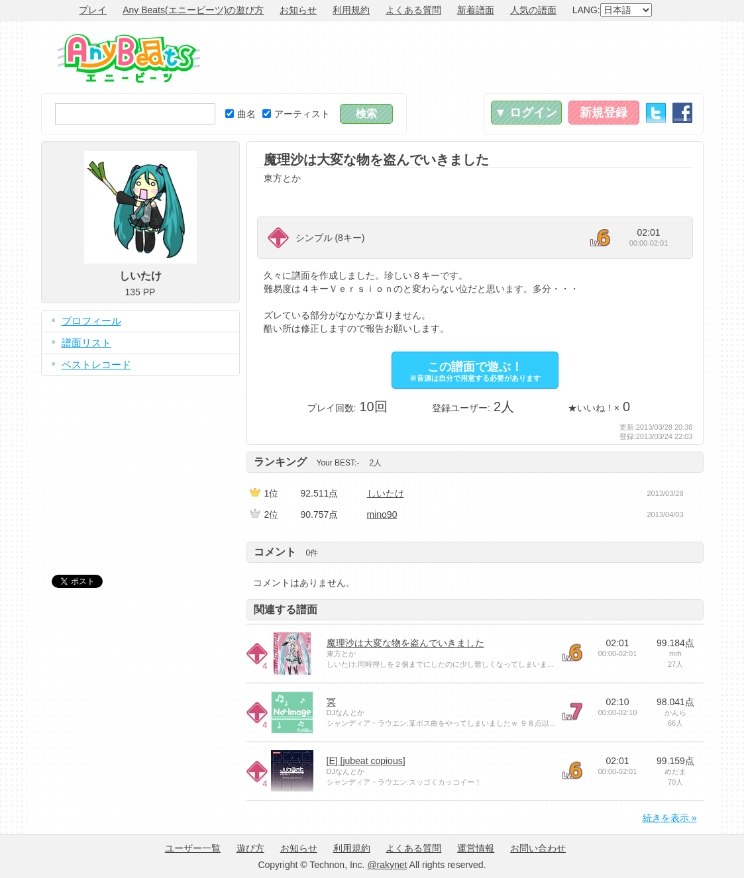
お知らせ (298, 10)
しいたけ (385, 493)
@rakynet (387, 864)
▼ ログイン (526, 112)
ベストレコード (96, 364)
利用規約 (351, 10)
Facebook (682, 113)
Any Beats (129, 58)
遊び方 (250, 848)
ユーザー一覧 (193, 848)
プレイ (93, 10)
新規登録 (603, 112)
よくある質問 (413, 10)
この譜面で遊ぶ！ (475, 371)
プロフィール (91, 320)
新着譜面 (475, 10)
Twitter (656, 113)
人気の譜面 (533, 10)
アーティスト (296, 114)
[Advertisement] (462, 57)
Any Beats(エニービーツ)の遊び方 (193, 10)
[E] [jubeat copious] (366, 761)
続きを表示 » (670, 817)
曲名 (240, 114)
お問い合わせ (538, 848)
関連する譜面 (285, 609)
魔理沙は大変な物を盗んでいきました (405, 643)
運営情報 (475, 848)
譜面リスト (86, 342)
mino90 (382, 514)
